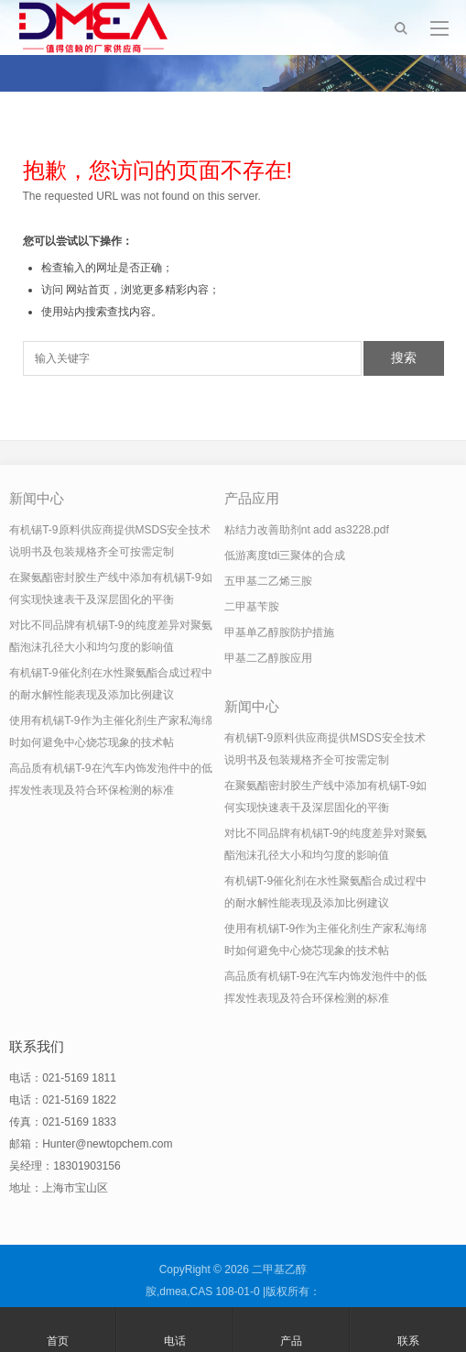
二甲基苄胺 (251, 606)
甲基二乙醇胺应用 (268, 658)
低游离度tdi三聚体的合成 (285, 555)
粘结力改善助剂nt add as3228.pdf (306, 529)
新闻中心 (36, 498)
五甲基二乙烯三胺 (268, 581)
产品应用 (251, 498)
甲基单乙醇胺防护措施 (279, 632)
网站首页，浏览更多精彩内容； (143, 289)
